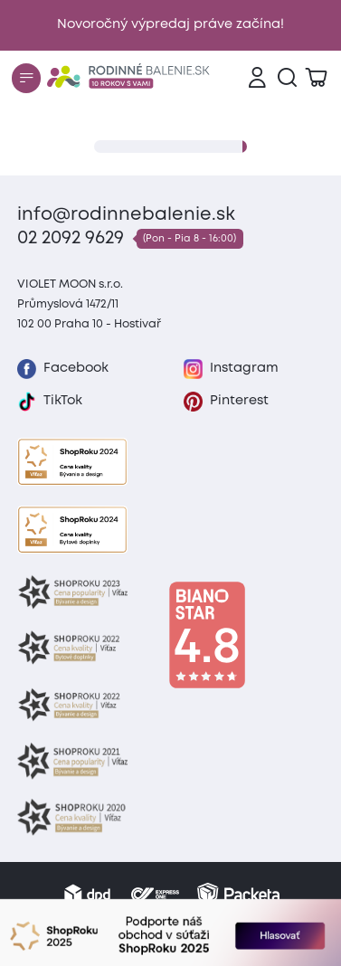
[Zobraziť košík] (316, 78)
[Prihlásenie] (257, 78)
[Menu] (26, 77)
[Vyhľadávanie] (287, 78)
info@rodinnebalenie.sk (126, 215)
